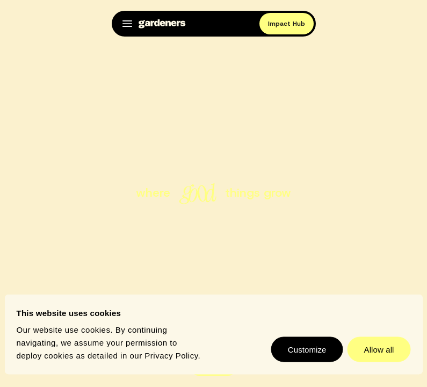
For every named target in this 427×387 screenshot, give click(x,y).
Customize (307, 349)
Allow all (379, 349)
